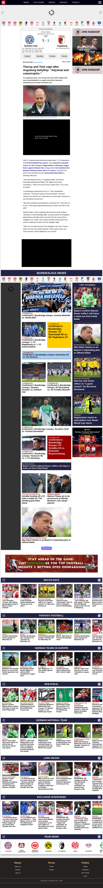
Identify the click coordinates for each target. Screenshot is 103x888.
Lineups (27, 56)
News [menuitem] (26, 2)
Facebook (85, 870)
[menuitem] (11, 2)
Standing (40, 56)
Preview (52, 56)
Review (64, 56)
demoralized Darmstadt (53, 173)
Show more (47, 548)
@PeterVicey (38, 62)
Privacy (51, 870)
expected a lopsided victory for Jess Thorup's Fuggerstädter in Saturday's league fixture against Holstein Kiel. (46, 165)
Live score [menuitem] (38, 2)
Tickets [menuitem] (75, 2)
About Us (18, 866)
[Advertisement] (87, 471)
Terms (52, 866)
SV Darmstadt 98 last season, (37, 163)
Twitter (85, 866)
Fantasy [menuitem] (64, 2)
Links (85, 876)
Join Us (17, 873)
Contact (17, 870)
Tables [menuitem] (51, 2)
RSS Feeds (85, 873)
